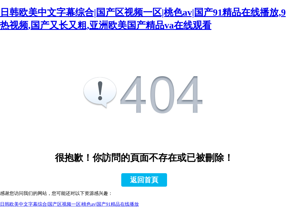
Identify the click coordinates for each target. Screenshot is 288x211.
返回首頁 (144, 180)
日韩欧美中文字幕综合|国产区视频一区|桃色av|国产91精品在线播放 (69, 204)
